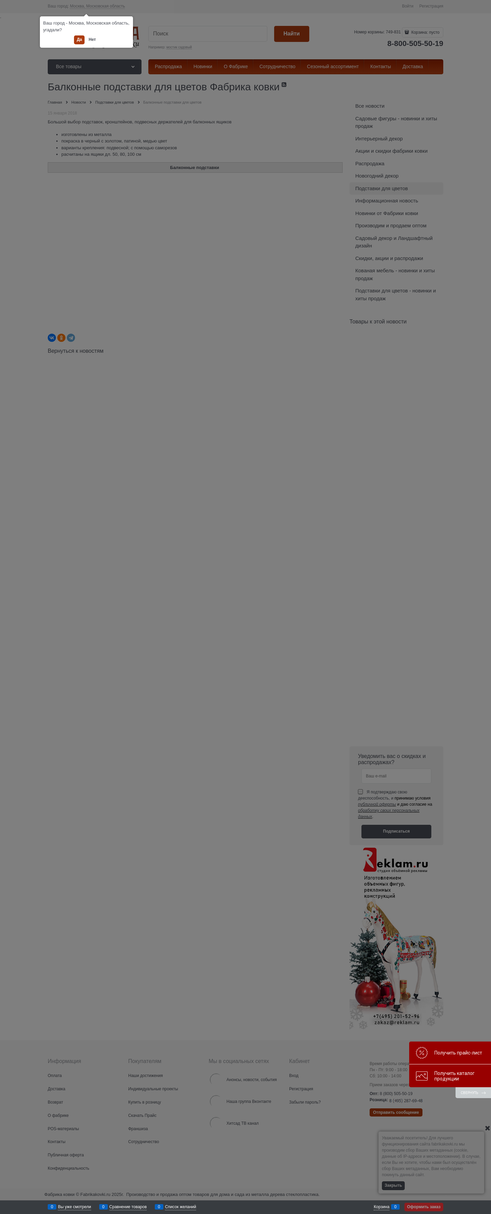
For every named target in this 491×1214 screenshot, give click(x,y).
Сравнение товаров (128, 1207)
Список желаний (180, 1207)
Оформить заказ (424, 1206)
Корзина (381, 1207)
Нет (92, 39)
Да (79, 39)
